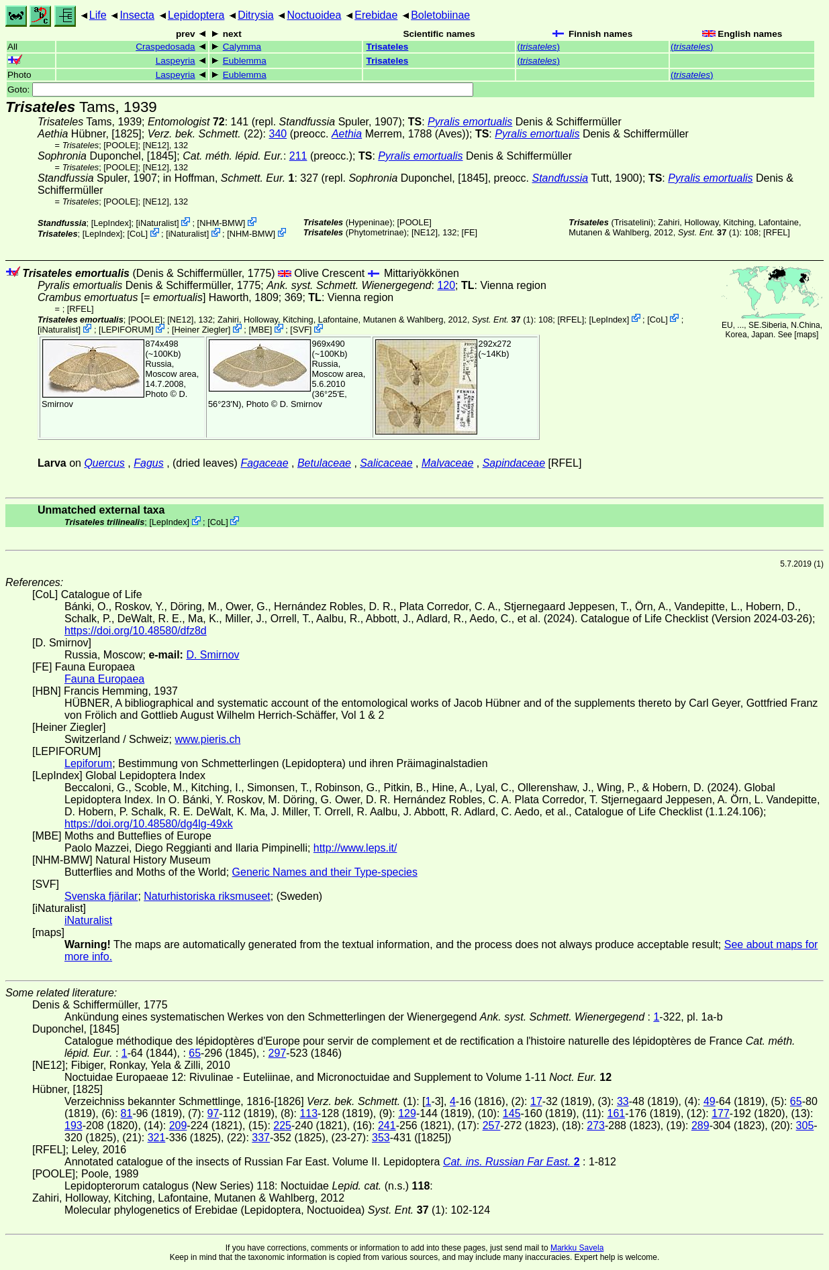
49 (709, 1101)
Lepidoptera (196, 15)
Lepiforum (88, 763)
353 (381, 1137)
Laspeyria (175, 61)
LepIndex (111, 223)
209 (178, 1125)
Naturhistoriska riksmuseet (207, 896)
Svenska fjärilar (101, 896)
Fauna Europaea (104, 679)
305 (805, 1125)
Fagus (148, 463)
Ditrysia (255, 15)
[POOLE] (120, 145)
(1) (709, 232)
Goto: (240, 89)
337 (261, 1137)
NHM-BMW (221, 223)
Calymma (242, 47)
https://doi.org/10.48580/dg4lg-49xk (148, 823)
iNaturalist (157, 223)
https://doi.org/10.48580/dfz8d (135, 630)
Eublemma (244, 61)
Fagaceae (264, 463)
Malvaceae (447, 463)
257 (492, 1125)
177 (721, 1113)
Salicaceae (386, 463)
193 (73, 1125)
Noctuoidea (314, 15)
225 (282, 1125)
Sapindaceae (514, 463)
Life (98, 15)
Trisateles (388, 47)
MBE (260, 330)
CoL (137, 234)
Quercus (104, 463)
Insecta (136, 15)
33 (623, 1101)
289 (700, 1125)
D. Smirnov (301, 404)
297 (278, 1053)
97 (213, 1113)
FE (469, 232)
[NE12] (156, 145)
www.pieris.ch (208, 739)
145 (512, 1113)
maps (806, 334)
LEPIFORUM (126, 330)
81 (127, 1113)
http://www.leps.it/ (355, 848)
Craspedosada (165, 47)
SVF (301, 330)
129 (407, 1113)
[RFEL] (776, 232)
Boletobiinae (440, 15)
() (538, 47)
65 (195, 1053)
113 (308, 1113)
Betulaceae (324, 463)
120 (446, 285)
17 (536, 1101)
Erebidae (375, 15)
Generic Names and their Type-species (325, 872)
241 (387, 1125)
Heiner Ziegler (201, 330)
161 (616, 1113)
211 (298, 156)
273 (596, 1125)
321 (157, 1137)
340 (278, 133)
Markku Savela (576, 1248)
